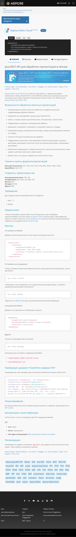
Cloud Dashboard (32, 219)
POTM (27, 470)
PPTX (56, 466)
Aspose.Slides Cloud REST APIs (16, 100)
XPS (56, 470)
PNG (67, 470)
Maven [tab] (11, 38)
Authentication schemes (13, 417)
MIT (17, 466)
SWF (30, 474)
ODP (33, 470)
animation (32, 478)
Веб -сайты (26, 521)
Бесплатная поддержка (52, 512)
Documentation (21, 87)
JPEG (61, 470)
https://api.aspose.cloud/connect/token (41, 434)
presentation (39, 474)
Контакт (53, 534)
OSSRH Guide (20, 301)
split (24, 478)
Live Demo (32, 87)
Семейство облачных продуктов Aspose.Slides (17, 10)
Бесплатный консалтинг (10, 515)
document (50, 478)
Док (23, 512)
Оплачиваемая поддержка (27, 516)
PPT (51, 466)
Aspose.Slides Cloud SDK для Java (13, 12)
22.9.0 (43, 30)
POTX (21, 470)
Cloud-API (10, 466)
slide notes (50, 474)
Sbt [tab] (29, 38)
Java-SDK (40, 462)
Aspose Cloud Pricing (30, 221)
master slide (62, 474)
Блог (2, 521)
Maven (27, 462)
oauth (27, 466)
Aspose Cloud (37, 217)
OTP (39, 470)
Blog (61, 87)
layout (25, 482)
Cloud (48, 462)
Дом (4, 8)
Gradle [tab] (18, 38)
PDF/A (50, 470)
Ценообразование (7, 512)
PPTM (8, 470)
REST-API (62, 462)
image (58, 478)
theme (41, 478)
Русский (61, 3)
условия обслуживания (44, 534)
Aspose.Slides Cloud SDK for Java (16, 94)
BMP (7, 474)
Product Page (9, 87)
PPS (62, 466)
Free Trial (15, 89)
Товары (25, 509)
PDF (44, 470)
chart (18, 482)
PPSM (14, 470)
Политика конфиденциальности (29, 534)
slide (19, 478)
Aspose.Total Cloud (40, 466)
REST (55, 462)
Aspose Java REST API (14, 462)
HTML (24, 474)
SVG (18, 474)
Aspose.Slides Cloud (24, 30)
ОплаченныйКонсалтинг (52, 515)
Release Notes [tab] (41, 59)
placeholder (10, 478)
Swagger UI (42, 87)
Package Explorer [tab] (59, 59)
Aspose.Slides (35, 482)
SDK (33, 462)
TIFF (12, 474)
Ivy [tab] (24, 38)
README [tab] (14, 59)
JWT (21, 466)
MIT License (9, 408)
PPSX (68, 466)
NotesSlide (10, 482)
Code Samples (53, 87)
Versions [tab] (26, 59)
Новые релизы (48, 509)
